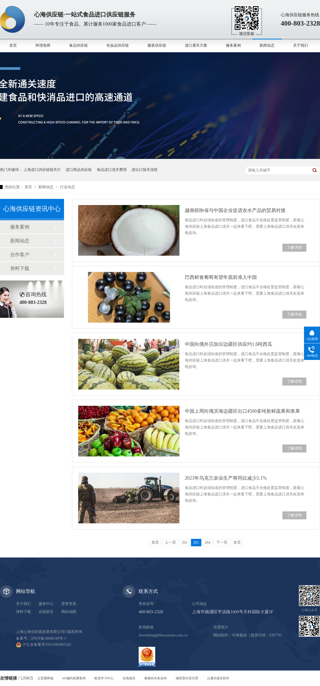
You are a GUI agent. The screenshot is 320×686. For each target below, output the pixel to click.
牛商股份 (239, 635)
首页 (13, 45)
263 (196, 542)
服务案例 (233, 45)
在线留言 (46, 612)
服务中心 (46, 604)
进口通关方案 (196, 45)
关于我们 (300, 45)
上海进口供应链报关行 (42, 170)
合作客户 (19, 254)
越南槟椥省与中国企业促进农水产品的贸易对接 (235, 210)
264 (207, 542)
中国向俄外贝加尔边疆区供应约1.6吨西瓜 (229, 344)
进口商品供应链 (79, 170)
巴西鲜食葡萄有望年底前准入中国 (221, 277)
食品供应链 (78, 45)
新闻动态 (266, 45)
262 (184, 542)
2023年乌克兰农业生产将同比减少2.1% (226, 478)
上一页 (170, 542)
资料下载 (19, 268)
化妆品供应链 (117, 45)
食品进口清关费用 (112, 170)
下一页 (221, 542)
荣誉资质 (68, 604)
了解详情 (294, 248)
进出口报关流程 (144, 170)
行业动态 (67, 187)
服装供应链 (156, 45)
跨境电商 (42, 45)
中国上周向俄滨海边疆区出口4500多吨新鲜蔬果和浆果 (242, 411)
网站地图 (68, 612)
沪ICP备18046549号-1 (48, 638)
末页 (237, 542)
